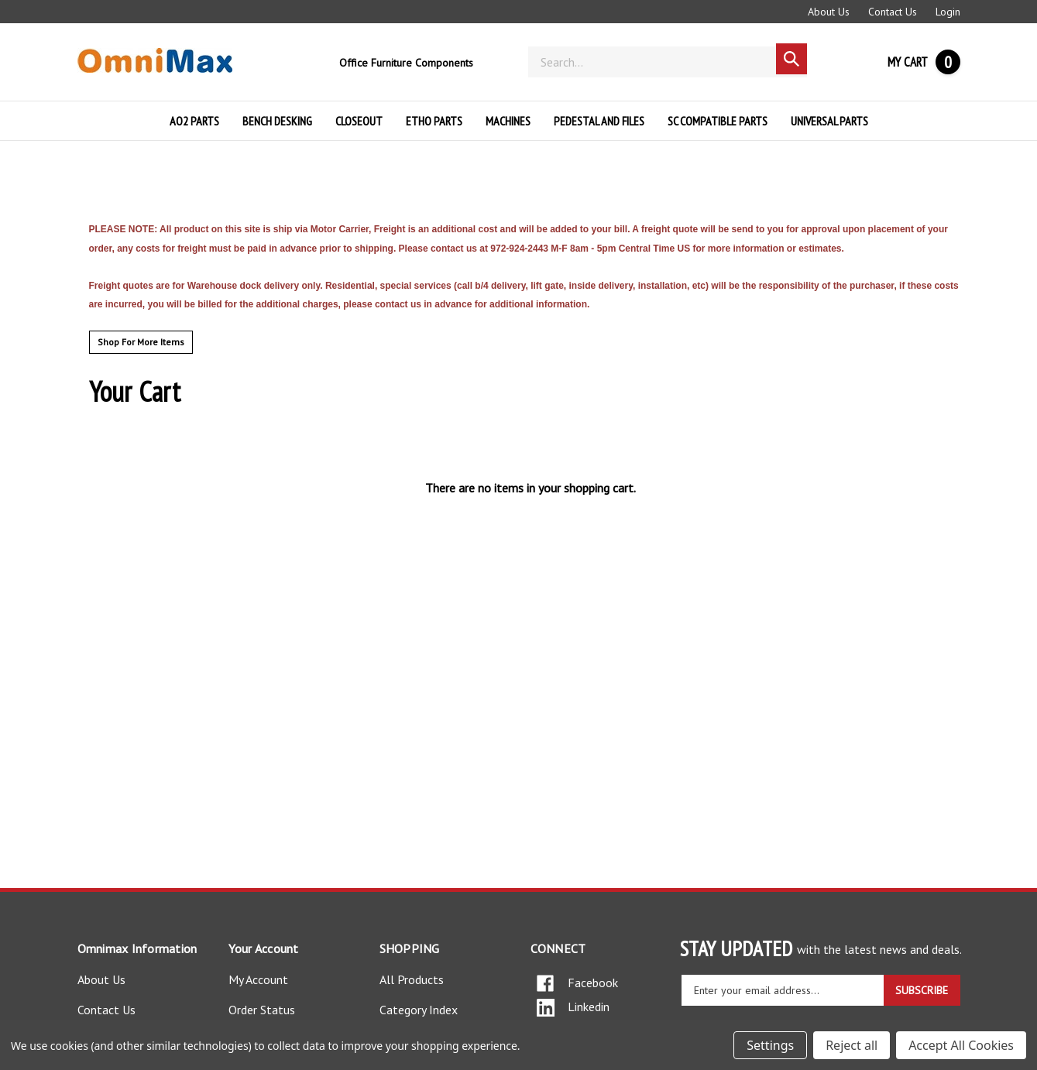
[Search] (667, 62)
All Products (411, 979)
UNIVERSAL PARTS (829, 121)
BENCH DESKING (277, 121)
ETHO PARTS (434, 121)
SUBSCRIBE (921, 990)
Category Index (418, 1009)
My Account (258, 979)
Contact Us (892, 12)
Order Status (261, 1009)
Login (948, 12)
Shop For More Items (141, 342)
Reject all (851, 1045)
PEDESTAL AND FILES (599, 121)
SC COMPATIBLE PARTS (717, 121)
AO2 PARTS (194, 121)
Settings (770, 1045)
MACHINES (508, 121)
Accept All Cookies (961, 1045)
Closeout (359, 121)
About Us (829, 12)
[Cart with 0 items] (924, 62)
